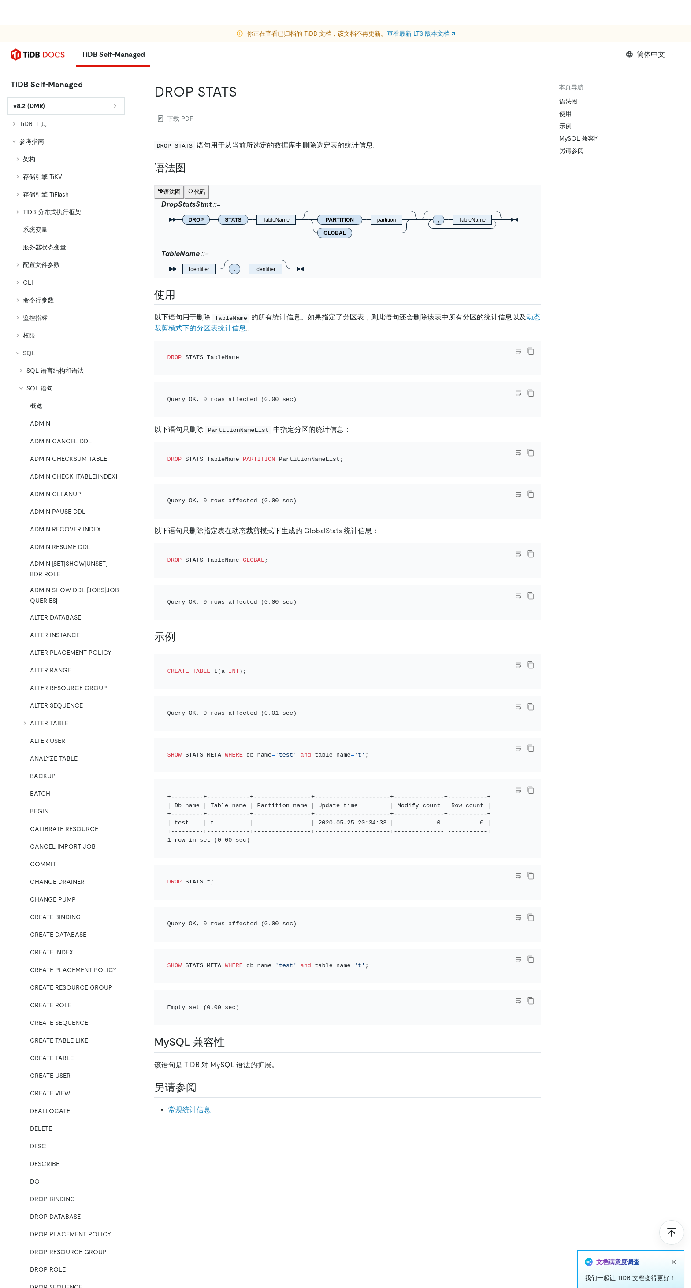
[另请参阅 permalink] (203, 1087)
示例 (565, 126)
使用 (565, 113)
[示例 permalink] (182, 636)
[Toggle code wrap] (518, 351)
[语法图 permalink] (193, 168)
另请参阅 (571, 150)
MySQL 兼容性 (579, 138)
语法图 (568, 101)
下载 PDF (175, 118)
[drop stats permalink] (244, 92)
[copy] (530, 351)
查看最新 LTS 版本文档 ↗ (421, 8)
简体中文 (651, 54)
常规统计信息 (189, 1110)
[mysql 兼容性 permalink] (232, 1042)
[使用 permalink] (182, 295)
